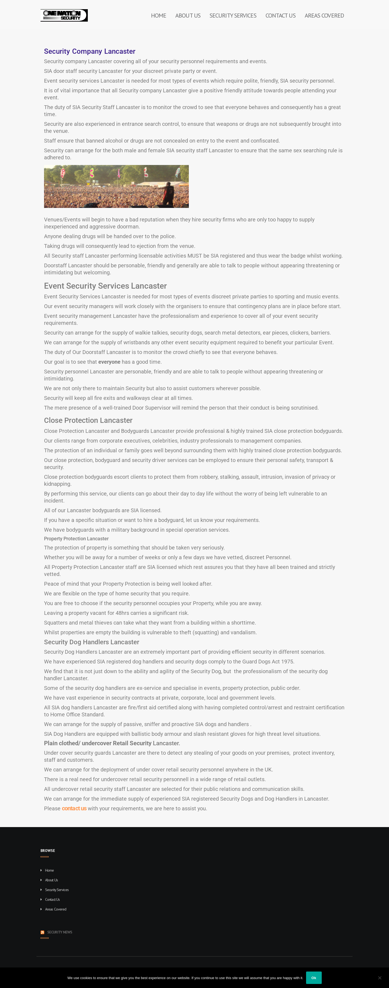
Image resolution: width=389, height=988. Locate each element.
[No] (379, 977)
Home (158, 15)
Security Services (233, 15)
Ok (313, 978)
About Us (187, 15)
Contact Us (281, 15)
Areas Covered (324, 15)
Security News (59, 932)
